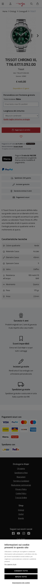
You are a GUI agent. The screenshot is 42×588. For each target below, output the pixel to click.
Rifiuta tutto (21, 577)
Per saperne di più (10, 564)
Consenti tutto (21, 571)
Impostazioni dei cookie (21, 583)
